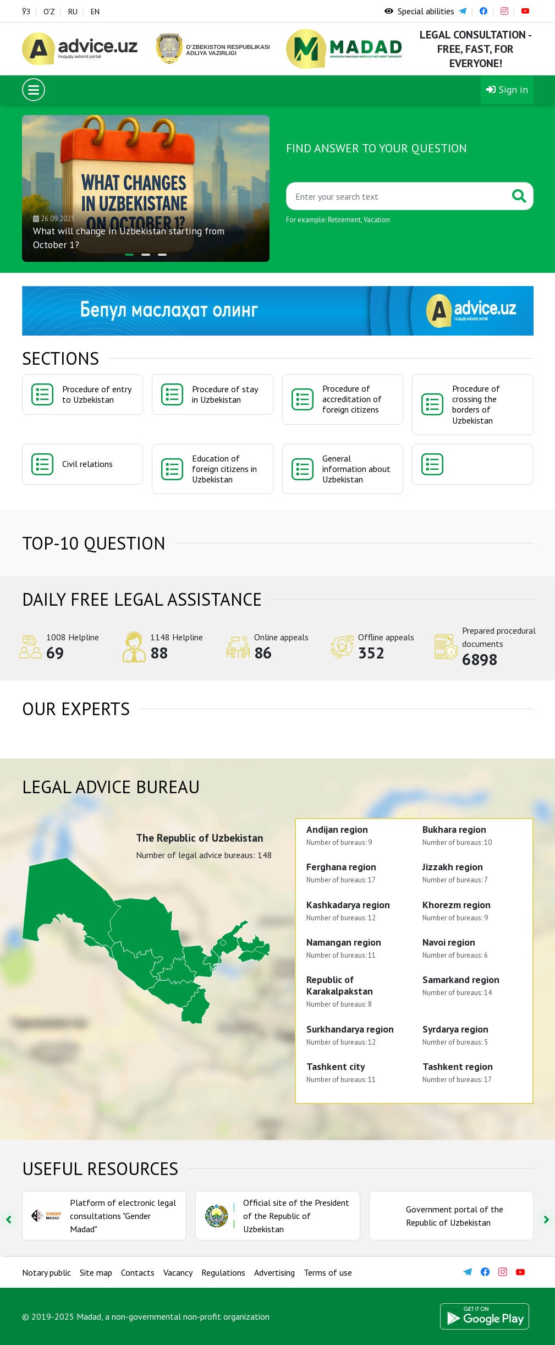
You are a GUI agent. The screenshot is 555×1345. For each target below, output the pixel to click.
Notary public (46, 1272)
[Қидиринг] (396, 196)
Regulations (223, 1272)
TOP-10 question (94, 543)
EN (95, 12)
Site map (96, 1272)
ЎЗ (26, 12)
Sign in (507, 89)
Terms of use (328, 1272)
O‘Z (49, 12)
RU (73, 12)
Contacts (138, 1272)
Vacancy (178, 1272)
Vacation (377, 219)
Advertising (274, 1272)
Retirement (344, 219)
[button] (129, 255)
